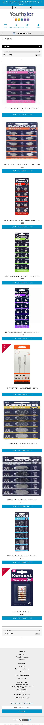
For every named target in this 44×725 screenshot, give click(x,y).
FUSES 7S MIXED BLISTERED (22, 612)
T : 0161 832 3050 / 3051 (22, 698)
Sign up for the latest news (22, 703)
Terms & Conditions (22, 657)
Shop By (7, 46)
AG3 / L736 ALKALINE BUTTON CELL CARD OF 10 (22, 276)
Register (27, 26)
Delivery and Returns (22, 669)
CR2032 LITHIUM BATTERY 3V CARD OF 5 (22, 556)
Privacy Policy (22, 654)
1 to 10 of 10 (8, 55)
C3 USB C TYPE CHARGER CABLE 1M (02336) (22, 388)
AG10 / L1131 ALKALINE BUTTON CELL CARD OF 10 (22, 164)
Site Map (22, 659)
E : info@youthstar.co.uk (22, 694)
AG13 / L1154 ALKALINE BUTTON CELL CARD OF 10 (22, 220)
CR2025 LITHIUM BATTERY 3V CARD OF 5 (22, 500)
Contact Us (22, 678)
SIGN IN (38, 26)
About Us (22, 666)
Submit (22, 711)
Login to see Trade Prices (22, 115)
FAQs (22, 671)
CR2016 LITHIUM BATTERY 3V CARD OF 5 (22, 444)
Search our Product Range (16, 26)
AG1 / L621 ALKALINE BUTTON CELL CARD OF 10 (22, 108)
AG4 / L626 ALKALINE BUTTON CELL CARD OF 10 (22, 332)
